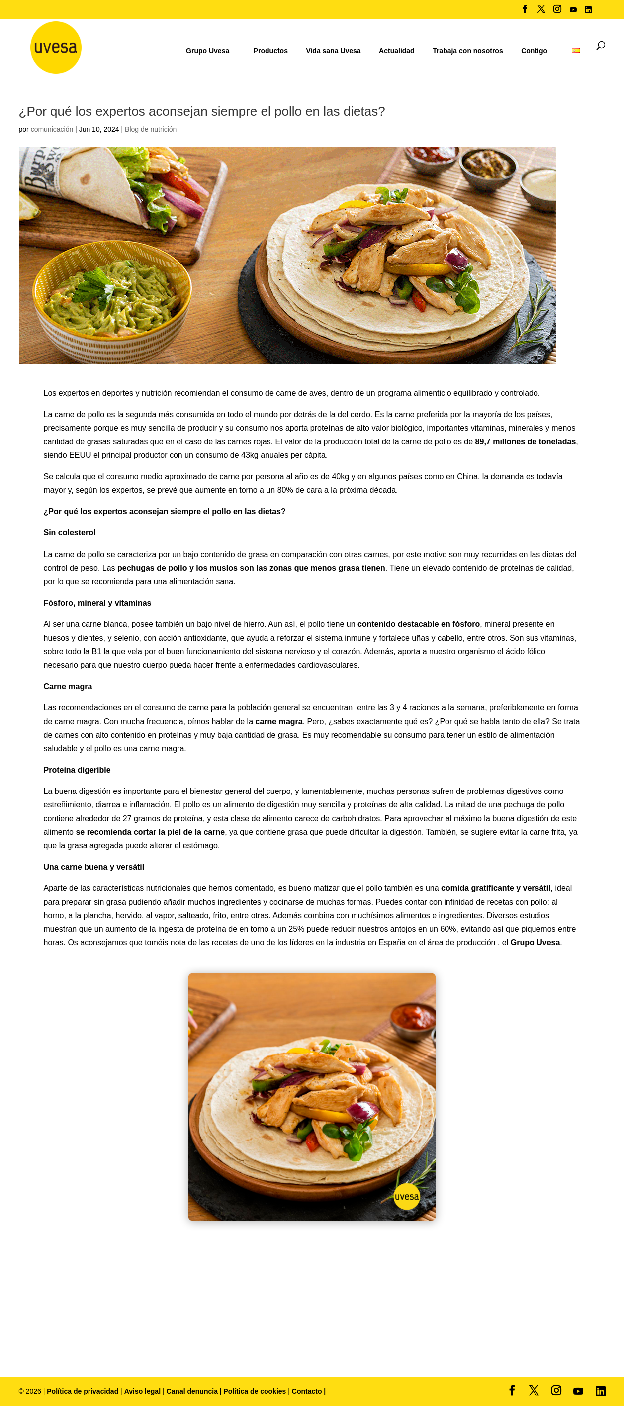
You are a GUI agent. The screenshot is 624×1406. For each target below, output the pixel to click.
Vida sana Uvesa (333, 51)
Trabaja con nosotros (468, 51)
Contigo (534, 51)
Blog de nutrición (151, 129)
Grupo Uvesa (207, 51)
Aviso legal (142, 1391)
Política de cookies (255, 1391)
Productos (271, 51)
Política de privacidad (83, 1391)
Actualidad (397, 51)
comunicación (52, 129)
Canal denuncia (191, 1391)
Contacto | (309, 1391)
